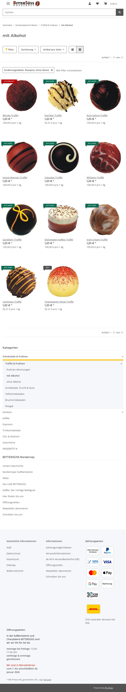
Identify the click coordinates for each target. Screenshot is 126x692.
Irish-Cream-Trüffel (97, 239)
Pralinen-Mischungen (18, 369)
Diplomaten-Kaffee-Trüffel (59, 239)
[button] (90, 3)
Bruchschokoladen (15, 400)
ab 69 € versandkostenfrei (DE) (62, 559)
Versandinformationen (58, 553)
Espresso (7, 424)
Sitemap (11, 565)
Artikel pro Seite (52, 49)
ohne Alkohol (14, 381)
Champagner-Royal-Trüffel (59, 301)
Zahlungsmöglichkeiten (59, 547)
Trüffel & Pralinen (15, 363)
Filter (9, 49)
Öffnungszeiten (11, 502)
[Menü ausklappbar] (8, 2)
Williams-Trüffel (95, 177)
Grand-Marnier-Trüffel (15, 177)
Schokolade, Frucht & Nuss (20, 387)
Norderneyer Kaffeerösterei (18, 471)
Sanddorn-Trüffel (12, 239)
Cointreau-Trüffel (12, 301)
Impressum (13, 559)
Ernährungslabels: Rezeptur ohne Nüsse (28, 70)
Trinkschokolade (12, 430)
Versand (47, 679)
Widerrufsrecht (15, 570)
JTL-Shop (109, 687)
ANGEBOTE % (10, 448)
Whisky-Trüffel (10, 115)
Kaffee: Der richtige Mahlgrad (19, 490)
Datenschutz (13, 553)
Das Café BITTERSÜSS (14, 484)
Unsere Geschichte (13, 465)
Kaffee (6, 418)
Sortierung (27, 49)
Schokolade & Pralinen (15, 356)
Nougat (9, 406)
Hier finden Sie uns (13, 496)
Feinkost (7, 412)
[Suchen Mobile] (59, 12)
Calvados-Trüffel (54, 177)
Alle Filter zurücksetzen (69, 70)
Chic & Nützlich (11, 436)
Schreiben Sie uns (12, 514)
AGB (9, 547)
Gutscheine (9, 442)
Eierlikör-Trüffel (53, 115)
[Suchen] (119, 12)
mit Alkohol (13, 375)
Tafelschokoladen (14, 393)
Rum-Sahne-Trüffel (97, 115)
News (6, 478)
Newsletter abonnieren (15, 508)
